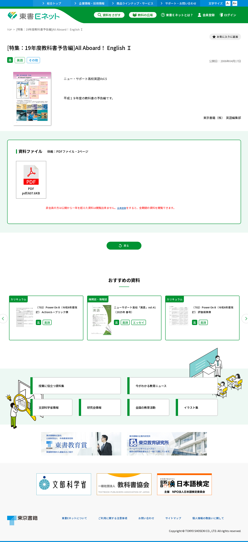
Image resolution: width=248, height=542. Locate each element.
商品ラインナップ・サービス (132, 3)
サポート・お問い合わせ (178, 3)
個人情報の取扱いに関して (223, 516)
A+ (234, 3)
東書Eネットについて (76, 516)
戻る (124, 249)
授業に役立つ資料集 (55, 390)
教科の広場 (143, 15)
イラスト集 (194, 411)
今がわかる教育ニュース (155, 390)
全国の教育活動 (149, 411)
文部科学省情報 (52, 411)
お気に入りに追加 (225, 37)
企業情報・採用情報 (89, 3)
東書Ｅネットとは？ (177, 15)
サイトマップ (185, 516)
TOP (10, 29)
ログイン (227, 15)
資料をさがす (109, 15)
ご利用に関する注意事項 (118, 516)
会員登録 (206, 15)
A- (228, 3)
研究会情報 (97, 411)
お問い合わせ (155, 516)
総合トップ (52, 3)
